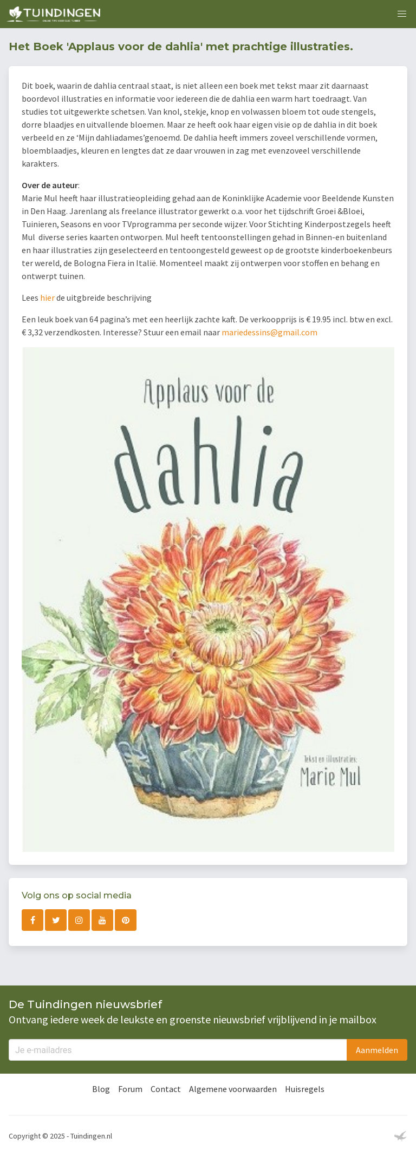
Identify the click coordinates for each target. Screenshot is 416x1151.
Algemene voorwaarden (233, 1088)
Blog (101, 1088)
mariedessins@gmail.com (269, 332)
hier (47, 297)
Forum (130, 1088)
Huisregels (304, 1088)
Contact (166, 1088)
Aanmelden (377, 1049)
